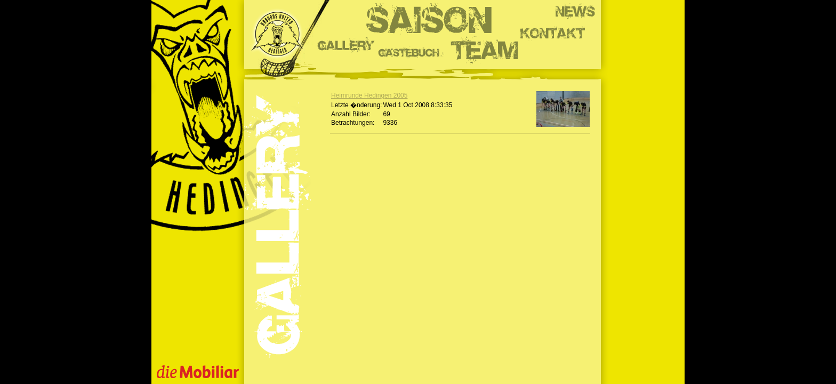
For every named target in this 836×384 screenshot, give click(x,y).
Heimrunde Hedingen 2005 (369, 95)
